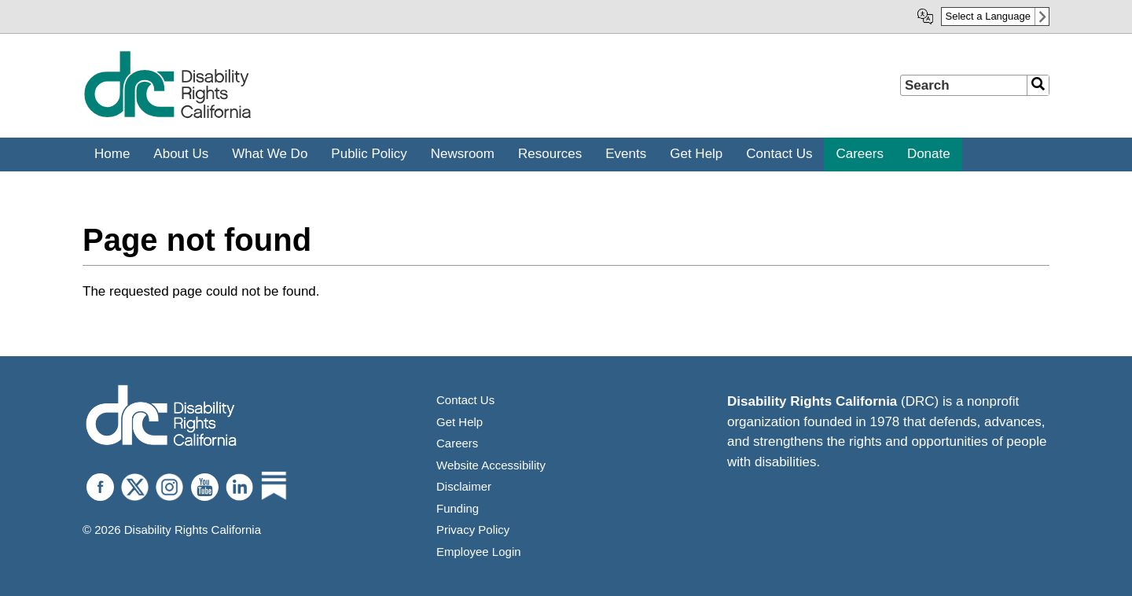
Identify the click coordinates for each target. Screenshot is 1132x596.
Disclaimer (463, 486)
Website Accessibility (491, 465)
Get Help (459, 422)
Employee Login (478, 551)
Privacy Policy (472, 529)
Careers (457, 443)
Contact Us (465, 400)
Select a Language (988, 16)
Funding (457, 508)
